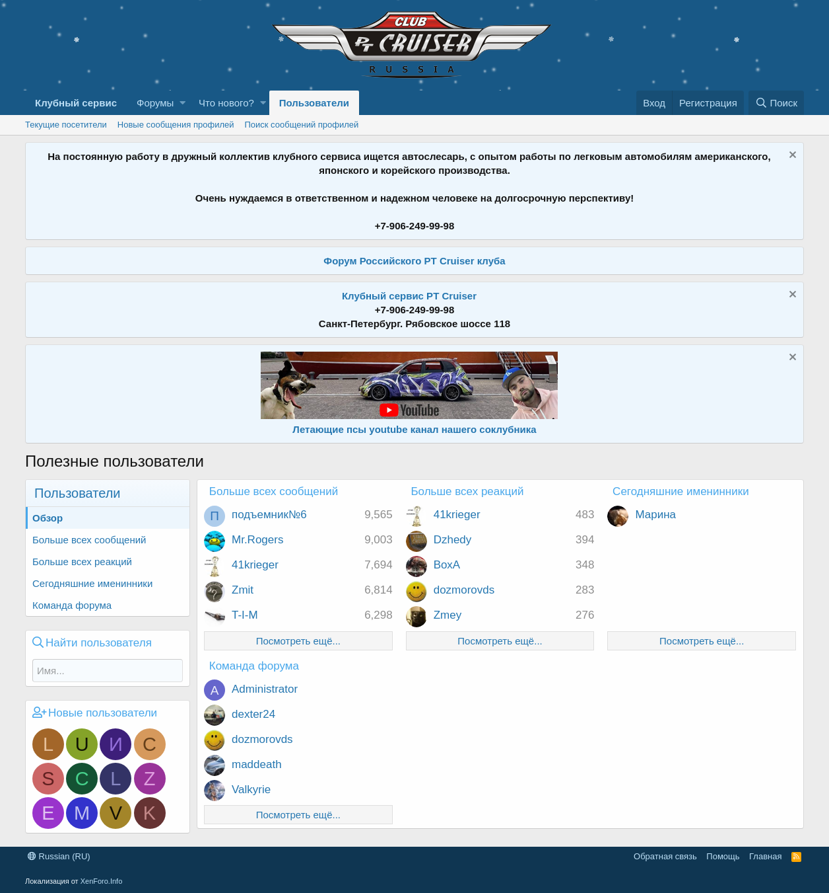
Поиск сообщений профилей (301, 125)
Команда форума (72, 605)
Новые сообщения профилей (175, 125)
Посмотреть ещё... (298, 640)
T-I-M (245, 615)
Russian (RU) (59, 856)
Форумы (155, 102)
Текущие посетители (66, 125)
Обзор (47, 518)
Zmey (448, 615)
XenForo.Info (102, 881)
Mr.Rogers (257, 539)
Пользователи (314, 102)
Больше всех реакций (82, 561)
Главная (765, 856)
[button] (182, 103)
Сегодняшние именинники (92, 583)
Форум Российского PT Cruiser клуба (414, 260)
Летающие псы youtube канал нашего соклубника (414, 429)
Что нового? (226, 102)
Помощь (722, 856)
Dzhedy (453, 539)
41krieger (255, 565)
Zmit (242, 590)
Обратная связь (665, 856)
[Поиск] (776, 103)
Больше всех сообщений (89, 539)
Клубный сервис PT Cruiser (409, 295)
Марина (655, 514)
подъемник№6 (269, 514)
